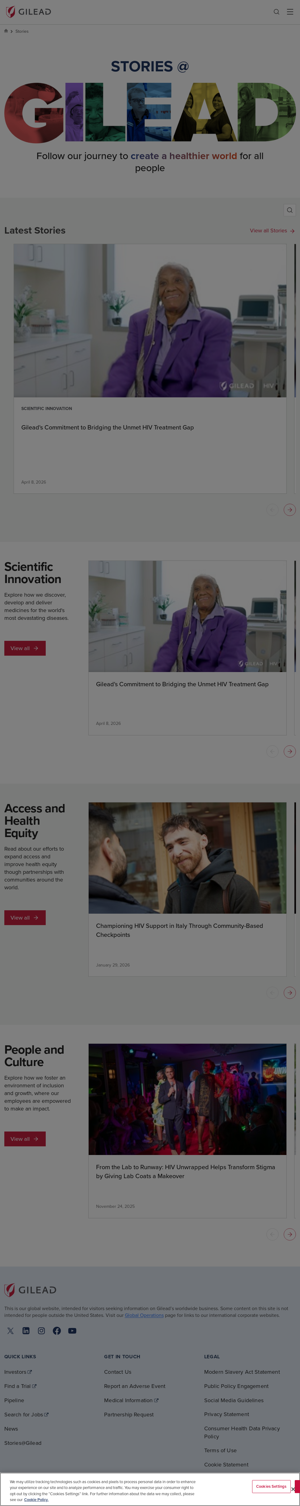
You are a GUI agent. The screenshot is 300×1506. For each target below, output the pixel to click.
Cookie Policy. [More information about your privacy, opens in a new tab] (36, 1500)
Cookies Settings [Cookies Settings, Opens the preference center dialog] (271, 1486)
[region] (150, 1489)
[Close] (293, 1489)
